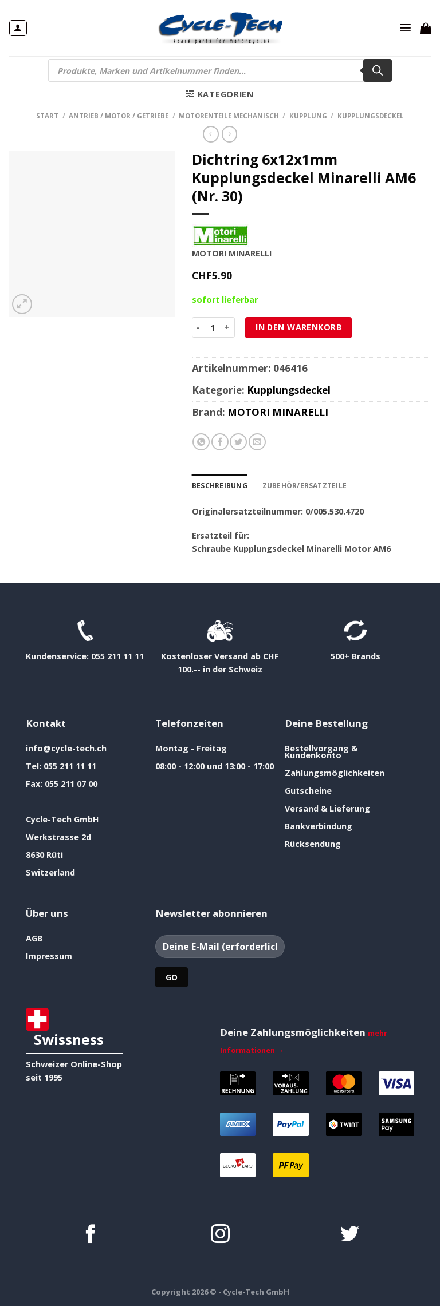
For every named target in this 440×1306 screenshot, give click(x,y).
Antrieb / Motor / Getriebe (118, 116)
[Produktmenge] (212, 327)
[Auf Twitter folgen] (349, 1234)
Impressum (49, 955)
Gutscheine (308, 790)
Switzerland (50, 871)
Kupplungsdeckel (370, 116)
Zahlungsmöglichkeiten (334, 772)
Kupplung (308, 116)
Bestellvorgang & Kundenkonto (321, 751)
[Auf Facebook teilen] (220, 441)
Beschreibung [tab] (219, 485)
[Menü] (405, 28)
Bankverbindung (318, 825)
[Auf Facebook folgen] (90, 1234)
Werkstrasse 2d (58, 836)
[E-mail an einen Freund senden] (257, 441)
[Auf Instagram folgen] (220, 1234)
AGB (34, 937)
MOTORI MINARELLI (277, 412)
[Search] (377, 70)
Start (47, 116)
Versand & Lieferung (327, 807)
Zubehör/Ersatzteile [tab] (301, 485)
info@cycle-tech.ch (66, 747)
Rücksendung (313, 843)
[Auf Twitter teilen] (238, 441)
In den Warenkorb (298, 327)
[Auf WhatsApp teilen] (201, 441)
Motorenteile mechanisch (229, 116)
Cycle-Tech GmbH (62, 818)
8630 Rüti (44, 854)
